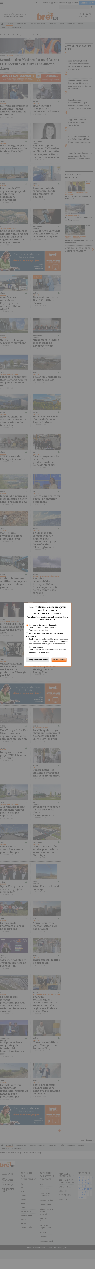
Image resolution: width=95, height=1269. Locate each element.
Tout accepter (59, 660)
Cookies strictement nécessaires (43, 625)
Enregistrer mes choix (38, 660)
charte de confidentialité (54, 618)
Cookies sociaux (36, 647)
